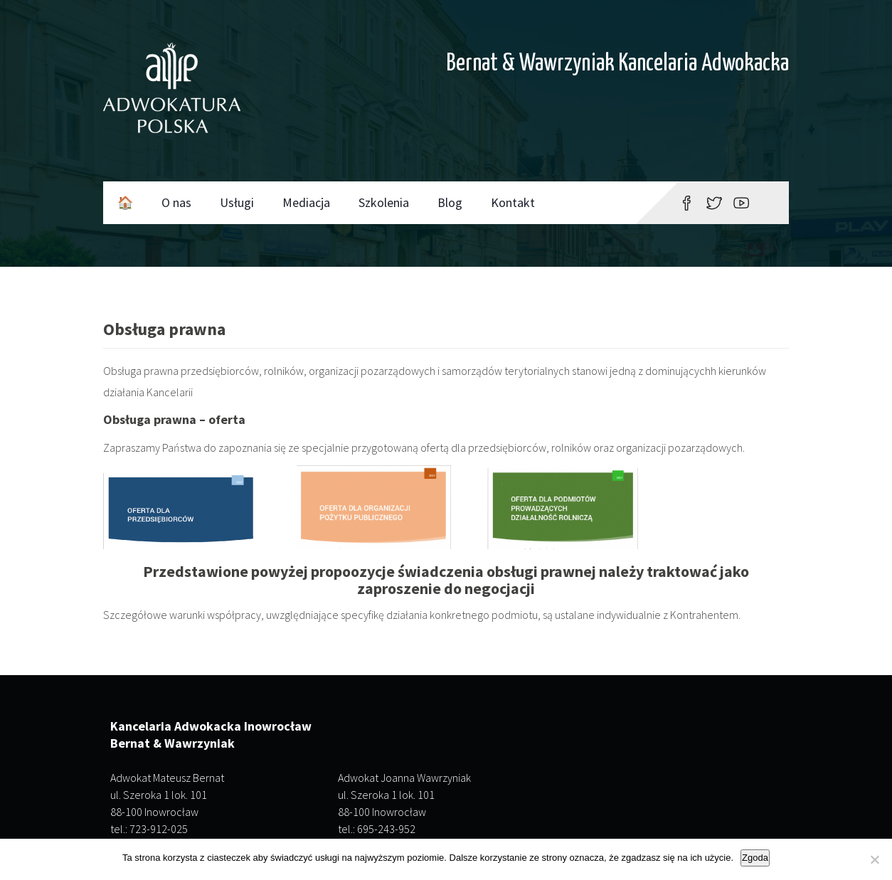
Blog (449, 202)
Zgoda (755, 857)
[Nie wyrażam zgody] (874, 859)
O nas (176, 202)
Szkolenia (384, 202)
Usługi (237, 202)
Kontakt (513, 202)
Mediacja (306, 202)
